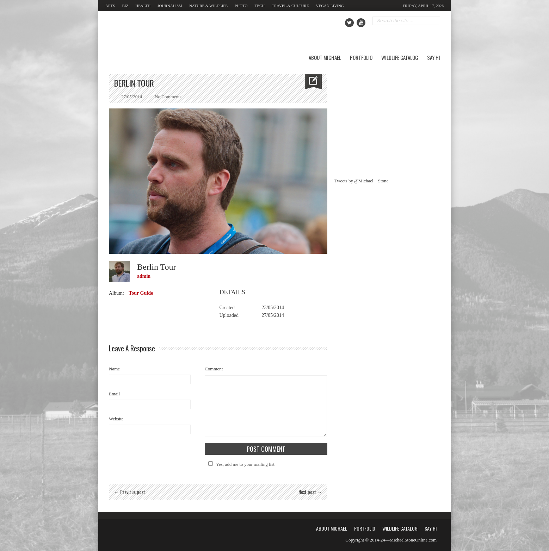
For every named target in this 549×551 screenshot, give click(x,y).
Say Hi (433, 57)
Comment (214, 368)
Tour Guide (141, 293)
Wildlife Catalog (399, 57)
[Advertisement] (387, 118)
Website (116, 418)
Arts (110, 6)
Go (435, 21)
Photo (241, 6)
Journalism (170, 6)
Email (114, 393)
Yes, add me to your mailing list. (241, 464)
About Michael (325, 57)
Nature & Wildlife (208, 6)
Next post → (310, 491)
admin (143, 276)
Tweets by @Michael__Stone (361, 180)
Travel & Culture (290, 6)
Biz (125, 6)
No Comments (168, 96)
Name (114, 368)
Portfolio (361, 57)
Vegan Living (330, 6)
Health (142, 6)
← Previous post (129, 491)
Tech (260, 6)
